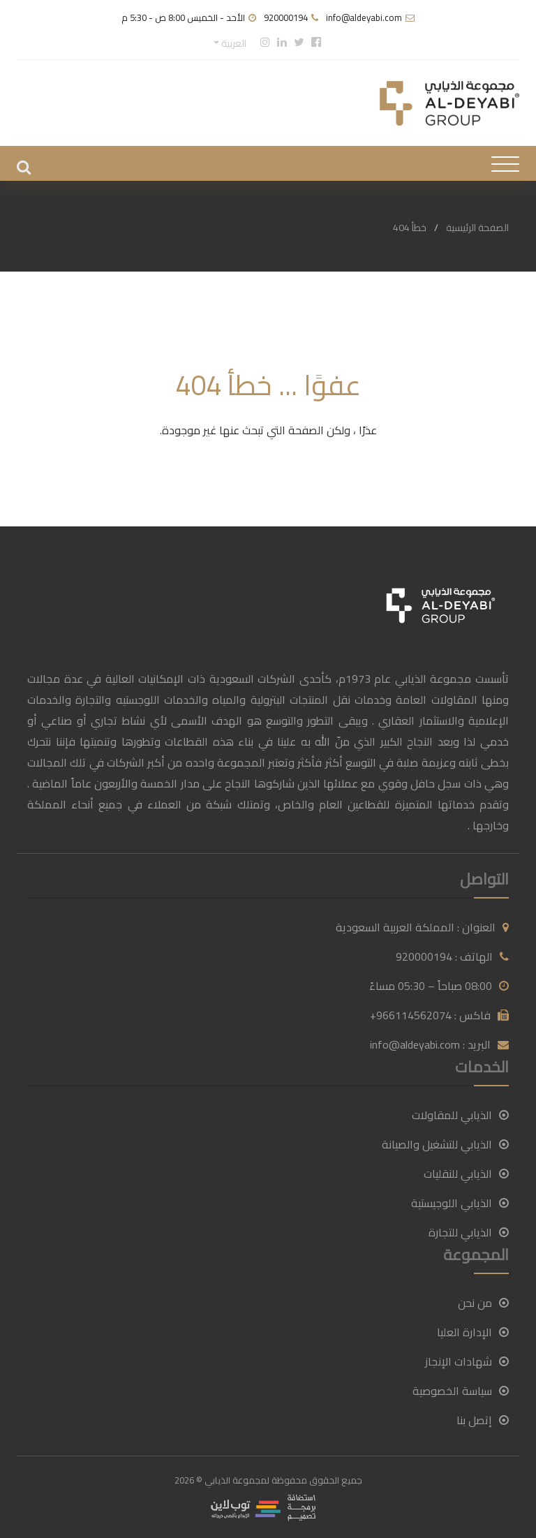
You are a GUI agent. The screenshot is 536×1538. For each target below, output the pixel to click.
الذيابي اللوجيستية (460, 1202)
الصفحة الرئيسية (477, 228)
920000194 (286, 17)
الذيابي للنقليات (466, 1173)
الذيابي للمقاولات (460, 1114)
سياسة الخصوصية (460, 1390)
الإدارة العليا (473, 1332)
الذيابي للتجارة (469, 1232)
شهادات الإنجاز (467, 1361)
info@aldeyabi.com (364, 17)
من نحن (483, 1302)
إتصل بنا (482, 1420)
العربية (232, 43)
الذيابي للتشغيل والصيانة (445, 1144)
